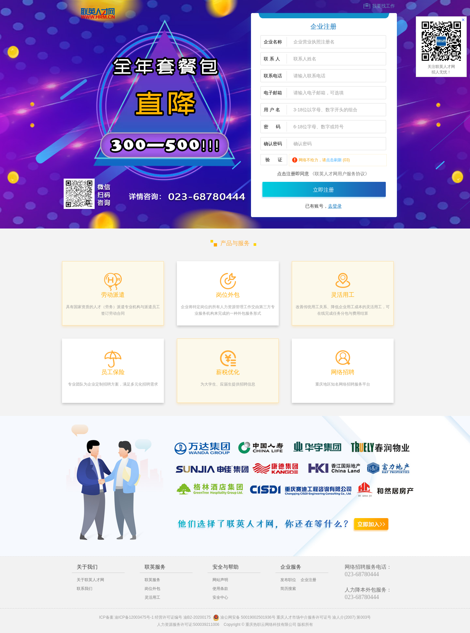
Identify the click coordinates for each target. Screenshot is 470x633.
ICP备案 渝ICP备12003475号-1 (126, 617)
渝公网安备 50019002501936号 (247, 617)
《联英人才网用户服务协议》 (339, 173)
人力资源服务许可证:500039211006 (188, 624)
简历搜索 (288, 588)
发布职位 (288, 580)
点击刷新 (334, 160)
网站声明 (220, 580)
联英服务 (152, 580)
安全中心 (220, 597)
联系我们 (84, 588)
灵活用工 (152, 597)
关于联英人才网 (90, 580)
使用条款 (220, 588)
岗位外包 (152, 588)
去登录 (335, 206)
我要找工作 (383, 5)
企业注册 (308, 580)
